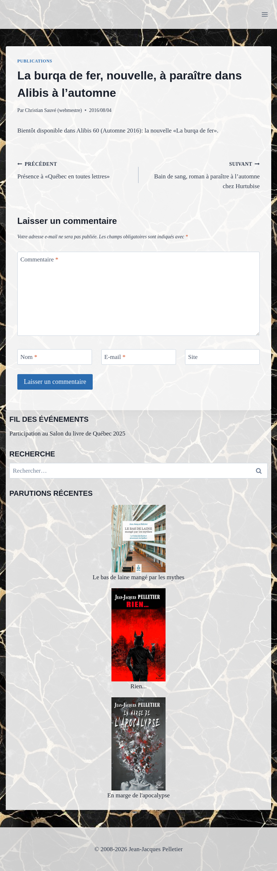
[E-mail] (138, 357)
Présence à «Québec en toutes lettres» (74, 169)
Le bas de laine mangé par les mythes (138, 543)
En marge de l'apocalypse (138, 748)
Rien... (138, 639)
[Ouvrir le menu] (264, 14)
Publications (34, 61)
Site (193, 357)
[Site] (222, 357)
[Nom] (54, 357)
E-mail (115, 357)
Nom (29, 357)
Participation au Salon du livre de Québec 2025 (67, 433)
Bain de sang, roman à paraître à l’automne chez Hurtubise (202, 174)
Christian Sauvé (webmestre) (53, 110)
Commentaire (39, 259)
